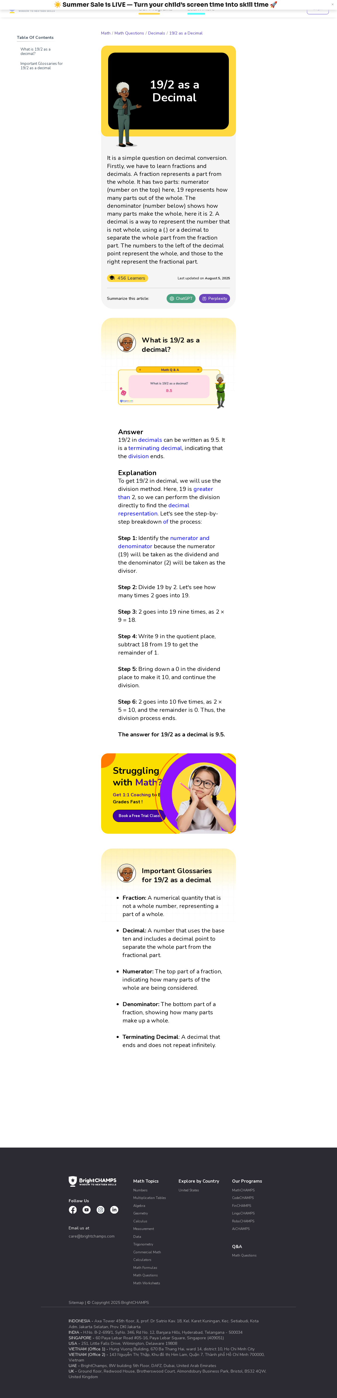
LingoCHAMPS (243, 1213)
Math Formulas (145, 1267)
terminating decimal (155, 448)
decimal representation (153, 509)
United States (189, 1190)
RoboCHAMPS (243, 1221)
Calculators (142, 1259)
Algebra (139, 1205)
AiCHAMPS (241, 1228)
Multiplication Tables (149, 1197)
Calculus (140, 1221)
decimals (150, 440)
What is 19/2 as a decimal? (35, 51)
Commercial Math (147, 1252)
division (138, 456)
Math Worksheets (146, 1283)
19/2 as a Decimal (186, 33)
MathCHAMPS (243, 1190)
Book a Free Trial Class (139, 816)
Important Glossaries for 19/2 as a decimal (41, 66)
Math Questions (129, 33)
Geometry (140, 1213)
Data (137, 1236)
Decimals (156, 33)
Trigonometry (143, 1244)
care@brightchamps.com (92, 1236)
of (165, 522)
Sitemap (77, 1302)
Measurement (143, 1228)
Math (105, 33)
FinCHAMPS (241, 1205)
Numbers (140, 1190)
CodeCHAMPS (243, 1197)
